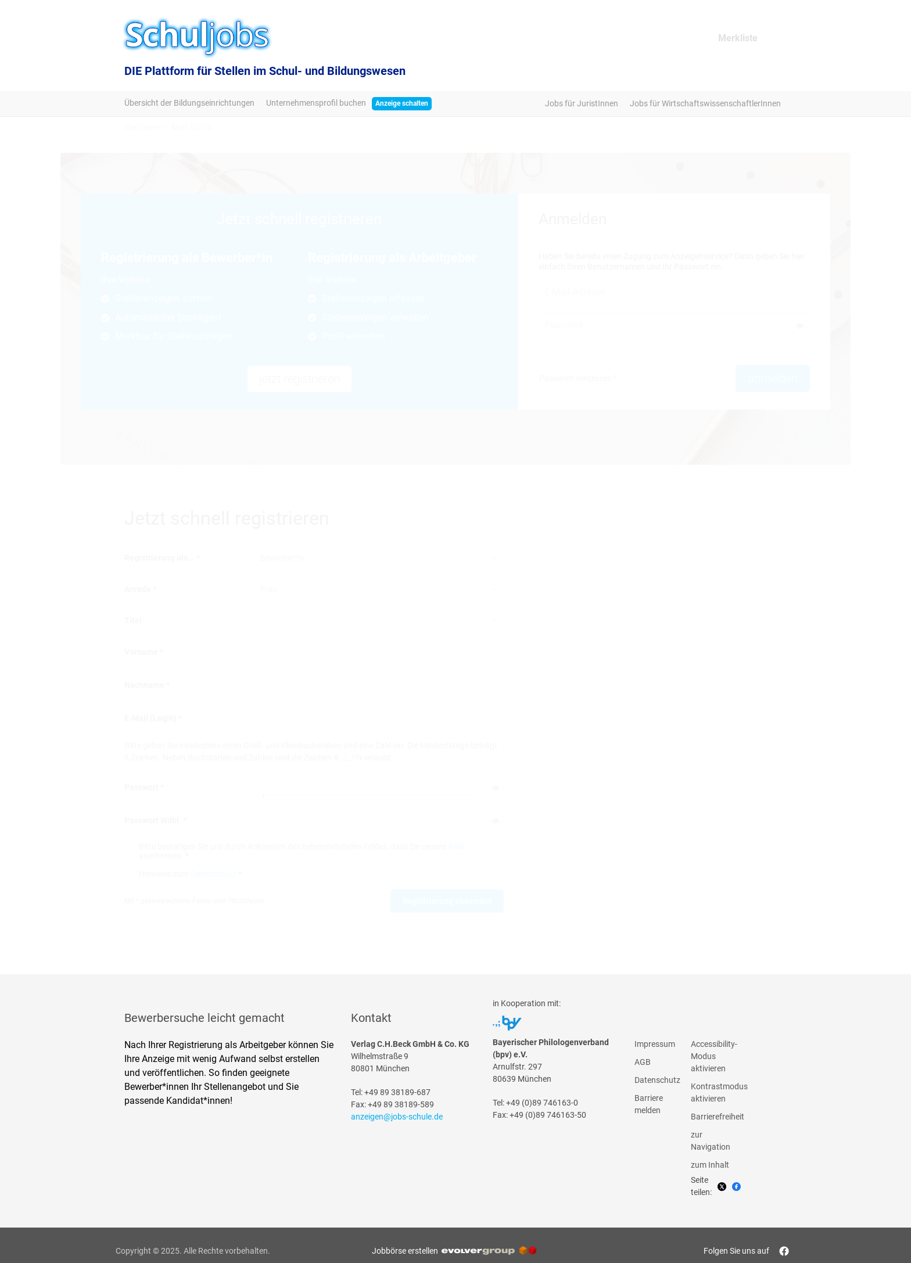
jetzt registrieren (299, 379)
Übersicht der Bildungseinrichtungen (189, 103)
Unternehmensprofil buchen (316, 103)
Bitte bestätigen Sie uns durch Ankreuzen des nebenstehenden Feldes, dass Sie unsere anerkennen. (301, 851)
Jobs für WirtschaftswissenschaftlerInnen (705, 103)
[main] (455, 545)
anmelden (773, 378)
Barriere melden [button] (648, 1104)
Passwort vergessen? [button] (577, 378)
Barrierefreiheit (710, 1116)
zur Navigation (710, 1140)
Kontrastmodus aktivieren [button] (710, 1092)
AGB (456, 846)
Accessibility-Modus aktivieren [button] (710, 1056)
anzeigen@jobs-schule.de (397, 1116)
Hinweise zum (190, 873)
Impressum (654, 1044)
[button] (799, 326)
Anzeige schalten (401, 103)
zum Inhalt (710, 1164)
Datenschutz (213, 873)
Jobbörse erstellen (454, 1250)
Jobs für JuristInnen (581, 103)
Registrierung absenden (447, 901)
